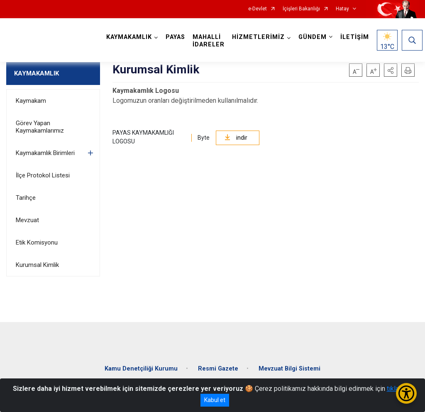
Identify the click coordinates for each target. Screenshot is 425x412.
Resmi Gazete (218, 368)
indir (236, 137)
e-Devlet (257, 9)
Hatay (342, 9)
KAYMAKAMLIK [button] (129, 37)
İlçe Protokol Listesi (43, 175)
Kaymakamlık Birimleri (45, 153)
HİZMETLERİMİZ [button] (258, 37)
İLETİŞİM (354, 37)
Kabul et (214, 400)
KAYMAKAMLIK (36, 73)
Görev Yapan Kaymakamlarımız (40, 126)
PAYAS (175, 37)
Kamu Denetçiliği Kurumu (141, 368)
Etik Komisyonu (37, 242)
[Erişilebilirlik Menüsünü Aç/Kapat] (406, 393)
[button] (390, 70)
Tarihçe (26, 197)
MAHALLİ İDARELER (209, 41)
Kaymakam (31, 100)
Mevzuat (27, 220)
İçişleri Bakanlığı (301, 9)
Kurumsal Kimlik (37, 265)
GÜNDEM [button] (312, 37)
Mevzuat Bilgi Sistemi (289, 368)
